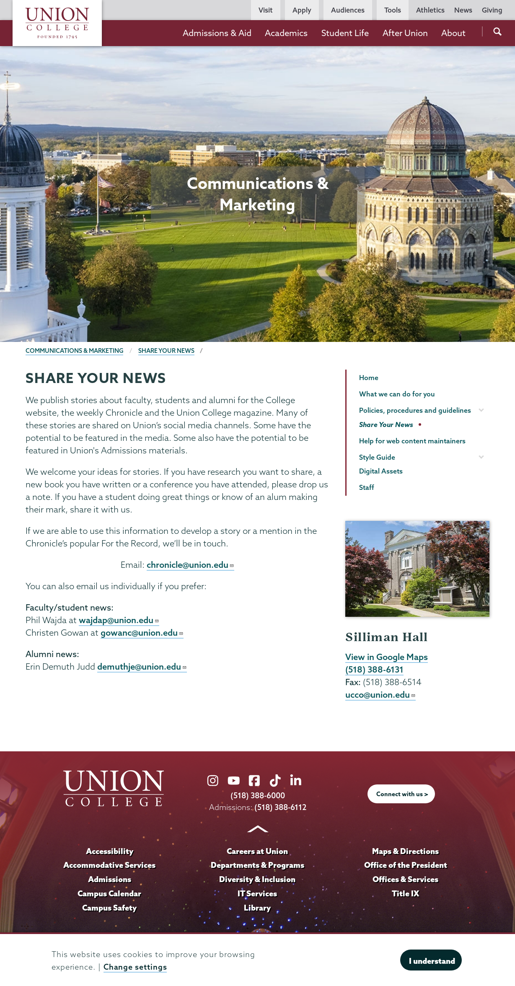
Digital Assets (381, 471)
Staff (366, 487)
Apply (301, 10)
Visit (266, 10)
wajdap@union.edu (119, 620)
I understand (432, 961)
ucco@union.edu (380, 695)
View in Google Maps (386, 657)
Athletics (430, 10)
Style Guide (377, 457)
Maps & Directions (405, 852)
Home (368, 377)
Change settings (135, 967)
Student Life (345, 33)
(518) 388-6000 (257, 797)
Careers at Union (257, 852)
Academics (286, 33)
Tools (392, 10)
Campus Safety (109, 908)
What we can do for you (397, 394)
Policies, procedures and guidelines (415, 410)
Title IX (405, 894)
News (463, 10)
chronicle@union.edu (191, 564)
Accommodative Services (109, 866)
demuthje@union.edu (142, 668)
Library (257, 908)
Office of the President (405, 866)
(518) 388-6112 (280, 808)
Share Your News (167, 351)
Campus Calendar (109, 894)
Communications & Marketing (75, 351)
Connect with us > (402, 795)
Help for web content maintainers (412, 441)
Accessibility (109, 852)
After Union (405, 33)
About (453, 33)
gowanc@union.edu (142, 633)
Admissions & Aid (217, 33)
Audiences (348, 10)
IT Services (257, 894)
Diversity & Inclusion (257, 880)
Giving (492, 10)
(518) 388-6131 (374, 670)
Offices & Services (406, 880)
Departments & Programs (257, 866)
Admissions (109, 880)
